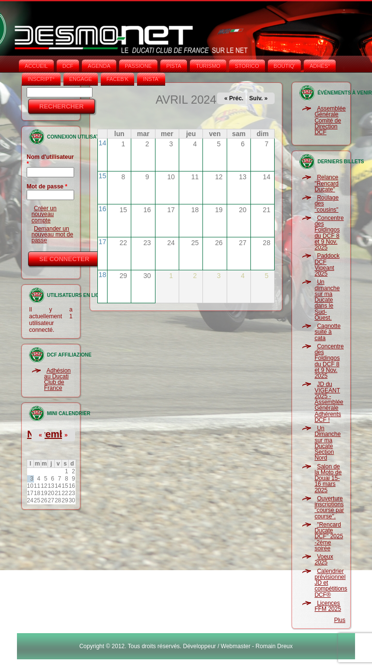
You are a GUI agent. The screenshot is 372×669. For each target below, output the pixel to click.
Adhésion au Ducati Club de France (57, 379)
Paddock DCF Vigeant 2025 (327, 264)
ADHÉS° (320, 66)
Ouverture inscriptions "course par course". (329, 507)
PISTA (173, 66)
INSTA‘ (151, 79)
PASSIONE (138, 66)
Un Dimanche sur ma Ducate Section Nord (327, 443)
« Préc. (233, 98)
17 (103, 242)
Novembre (51, 434)
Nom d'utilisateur (50, 160)
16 (103, 209)
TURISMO (208, 66)
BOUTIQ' (284, 66)
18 (103, 275)
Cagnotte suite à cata (327, 332)
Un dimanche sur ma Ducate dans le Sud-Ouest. (327, 300)
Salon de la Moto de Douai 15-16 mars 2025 (327, 478)
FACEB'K (118, 79)
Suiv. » (258, 98)
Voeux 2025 (323, 559)
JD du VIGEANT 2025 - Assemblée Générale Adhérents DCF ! (328, 402)
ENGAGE (80, 79)
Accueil (36, 66)
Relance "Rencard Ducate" (326, 183)
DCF (68, 66)
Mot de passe (47, 186)
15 (103, 176)
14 (103, 143)
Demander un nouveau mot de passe (52, 234)
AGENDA (99, 66)
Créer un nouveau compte (44, 214)
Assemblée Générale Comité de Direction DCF (329, 120)
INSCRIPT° (41, 79)
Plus (339, 620)
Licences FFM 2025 (327, 606)
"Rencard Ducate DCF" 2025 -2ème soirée (328, 536)
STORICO (247, 66)
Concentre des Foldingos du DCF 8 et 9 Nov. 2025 (328, 233)
